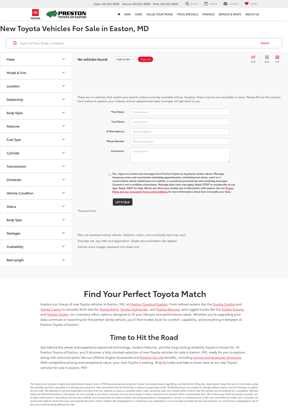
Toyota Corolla (224, 304)
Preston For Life (151, 357)
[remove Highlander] (125, 59)
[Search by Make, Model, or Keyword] (138, 43)
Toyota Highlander (134, 309)
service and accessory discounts (217, 357)
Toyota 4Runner (168, 309)
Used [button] (138, 14)
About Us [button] (252, 14)
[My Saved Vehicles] (251, 3)
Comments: (117, 151)
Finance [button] (208, 14)
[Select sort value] (254, 59)
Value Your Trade (159, 14)
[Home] (119, 14)
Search (265, 43)
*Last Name (117, 121)
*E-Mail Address (115, 131)
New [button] (127, 14)
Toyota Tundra (57, 314)
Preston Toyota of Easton (149, 304)
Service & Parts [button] (230, 14)
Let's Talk (123, 202)
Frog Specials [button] (187, 14)
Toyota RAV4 (109, 309)
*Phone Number (115, 141)
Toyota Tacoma (233, 309)
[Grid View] (266, 59)
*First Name (117, 111)
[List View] (277, 59)
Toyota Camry (50, 309)
